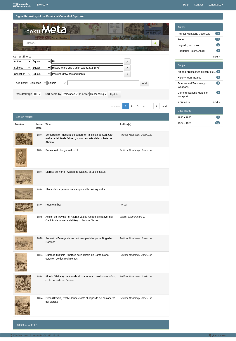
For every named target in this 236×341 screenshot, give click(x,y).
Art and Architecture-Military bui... (197, 71)
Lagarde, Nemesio (188, 45)
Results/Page (24, 94)
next (164, 106)
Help (186, 4)
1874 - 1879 (185, 123)
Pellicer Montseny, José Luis (194, 33)
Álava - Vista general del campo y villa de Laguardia (75, 189)
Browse (42, 4)
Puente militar (53, 204)
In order (84, 94)
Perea (181, 39)
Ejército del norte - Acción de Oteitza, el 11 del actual (76, 171)
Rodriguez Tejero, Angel (191, 50)
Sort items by (53, 94)
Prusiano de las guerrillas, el (62, 150)
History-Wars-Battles (189, 77)
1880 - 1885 (185, 117)
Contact (198, 4)
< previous (184, 102)
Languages (216, 4)
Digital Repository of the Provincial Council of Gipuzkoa (50, 16)
